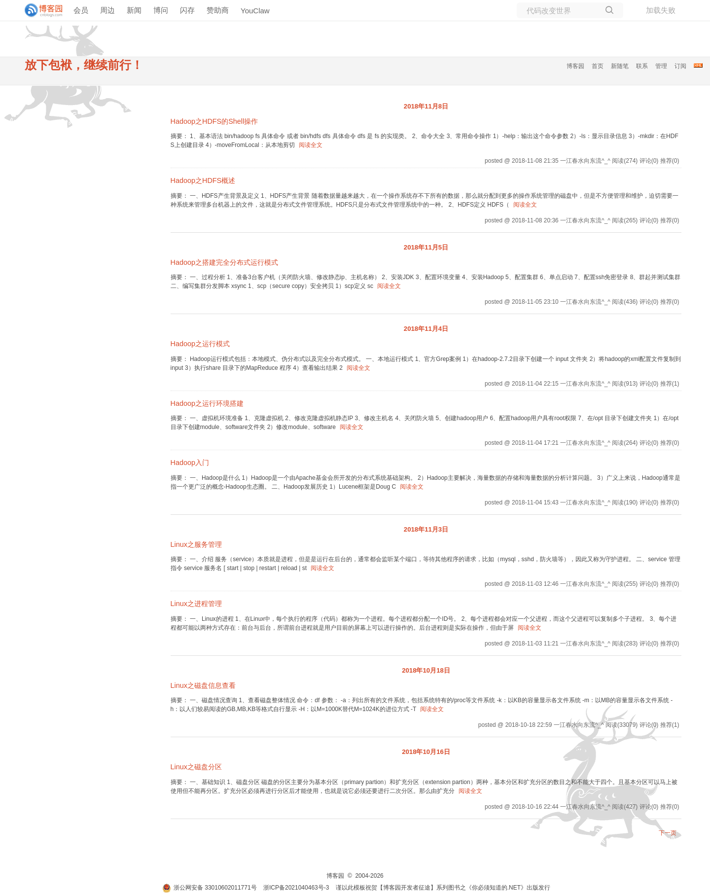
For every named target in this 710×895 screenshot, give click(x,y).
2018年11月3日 (426, 529)
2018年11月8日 (426, 106)
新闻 (134, 10)
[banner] (39, 10)
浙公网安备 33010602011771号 (209, 887)
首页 (598, 66)
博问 (160, 10)
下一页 (667, 832)
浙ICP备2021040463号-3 (296, 887)
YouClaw (255, 10)
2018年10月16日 (426, 751)
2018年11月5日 (426, 247)
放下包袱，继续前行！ (84, 65)
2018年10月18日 (426, 670)
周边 (107, 10)
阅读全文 (310, 145)
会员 (80, 10)
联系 (642, 66)
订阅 (680, 66)
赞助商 (218, 10)
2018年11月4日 (426, 328)
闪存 (187, 10)
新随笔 (620, 66)
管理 (661, 66)
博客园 (575, 66)
